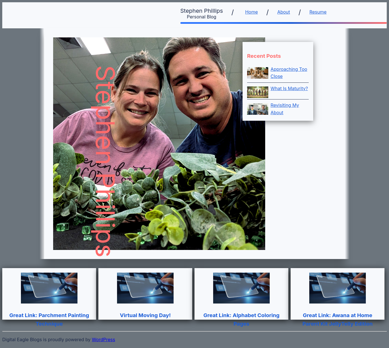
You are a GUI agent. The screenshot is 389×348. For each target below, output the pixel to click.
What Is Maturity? (289, 88)
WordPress (103, 339)
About (283, 12)
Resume (318, 12)
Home (251, 12)
